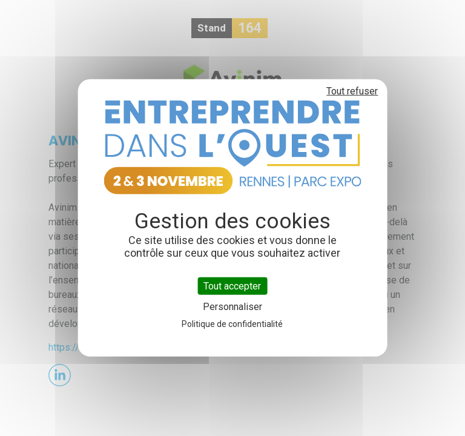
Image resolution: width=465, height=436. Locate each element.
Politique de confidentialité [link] (232, 324)
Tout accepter (232, 286)
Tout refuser (352, 91)
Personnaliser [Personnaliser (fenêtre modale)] (232, 306)
